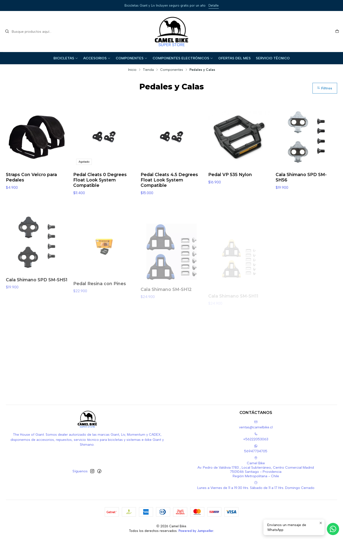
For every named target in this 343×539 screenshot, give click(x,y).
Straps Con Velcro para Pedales (31, 177)
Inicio (132, 70)
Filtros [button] (324, 88)
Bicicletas (65, 58)
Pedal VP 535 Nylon (230, 174)
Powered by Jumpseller (195, 531)
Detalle (213, 5)
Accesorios (97, 58)
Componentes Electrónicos (183, 58)
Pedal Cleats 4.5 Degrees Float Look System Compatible (169, 180)
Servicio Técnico (273, 58)
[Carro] (337, 31)
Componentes (131, 58)
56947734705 (255, 448)
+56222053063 (255, 436)
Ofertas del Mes (234, 58)
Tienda (148, 70)
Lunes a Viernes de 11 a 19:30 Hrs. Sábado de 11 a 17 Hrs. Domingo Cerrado (255, 485)
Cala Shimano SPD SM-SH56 (301, 177)
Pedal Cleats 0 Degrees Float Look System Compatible (100, 180)
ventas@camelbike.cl (256, 424)
